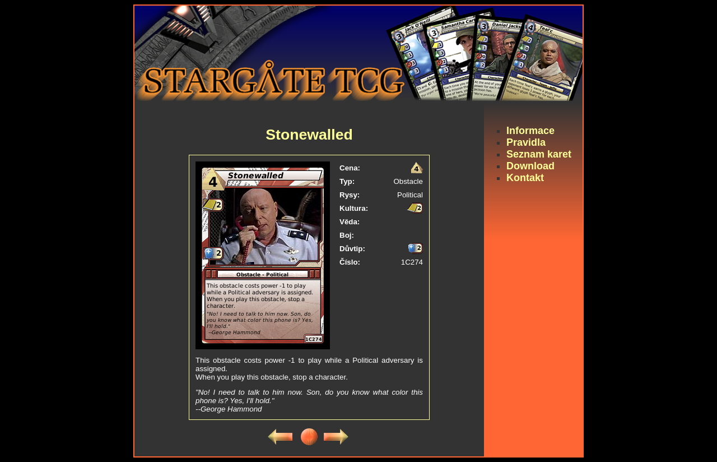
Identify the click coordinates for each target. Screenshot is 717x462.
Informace (530, 130)
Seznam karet (538, 154)
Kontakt (525, 177)
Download (530, 166)
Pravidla (526, 142)
